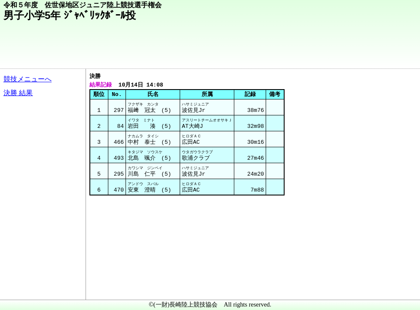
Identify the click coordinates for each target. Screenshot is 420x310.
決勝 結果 (18, 92)
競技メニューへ (27, 79)
